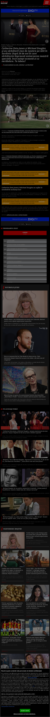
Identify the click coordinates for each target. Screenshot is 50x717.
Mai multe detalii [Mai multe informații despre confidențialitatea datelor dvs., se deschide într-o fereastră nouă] (32, 677)
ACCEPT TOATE (25, 710)
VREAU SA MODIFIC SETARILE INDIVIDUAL (24, 714)
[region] (25, 692)
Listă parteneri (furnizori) (7, 706)
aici (33, 686)
